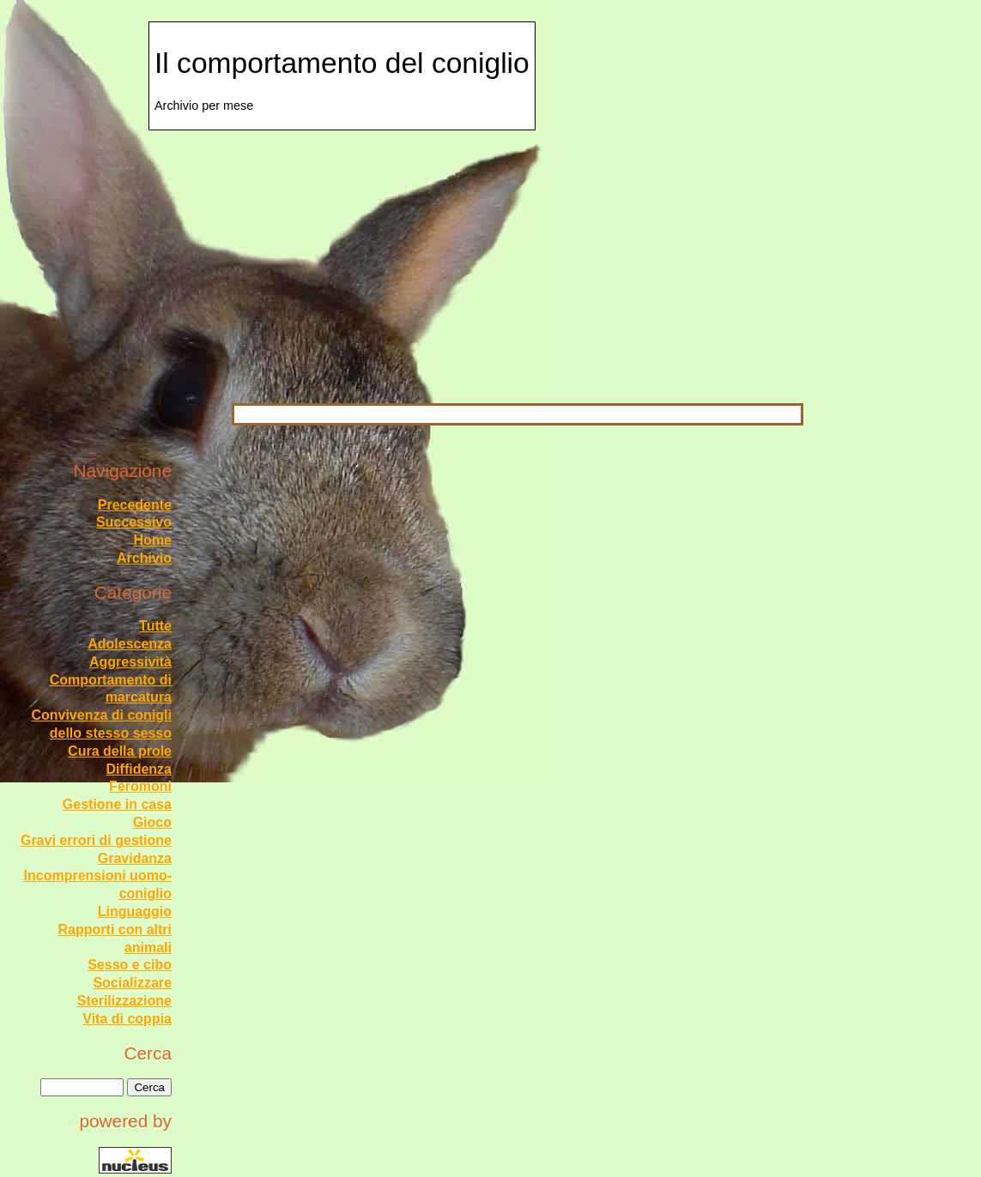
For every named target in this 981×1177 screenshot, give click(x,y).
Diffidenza (139, 769)
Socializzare (132, 982)
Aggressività (130, 662)
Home (153, 540)
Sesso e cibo (130, 964)
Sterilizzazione (124, 1000)
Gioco (152, 822)
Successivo (134, 522)
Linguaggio (135, 911)
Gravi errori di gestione (96, 840)
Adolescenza (130, 644)
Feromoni (140, 786)
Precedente (135, 505)
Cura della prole (120, 751)
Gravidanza (135, 858)
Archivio (144, 558)
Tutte (155, 626)
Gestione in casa (117, 804)
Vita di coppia (127, 1018)
